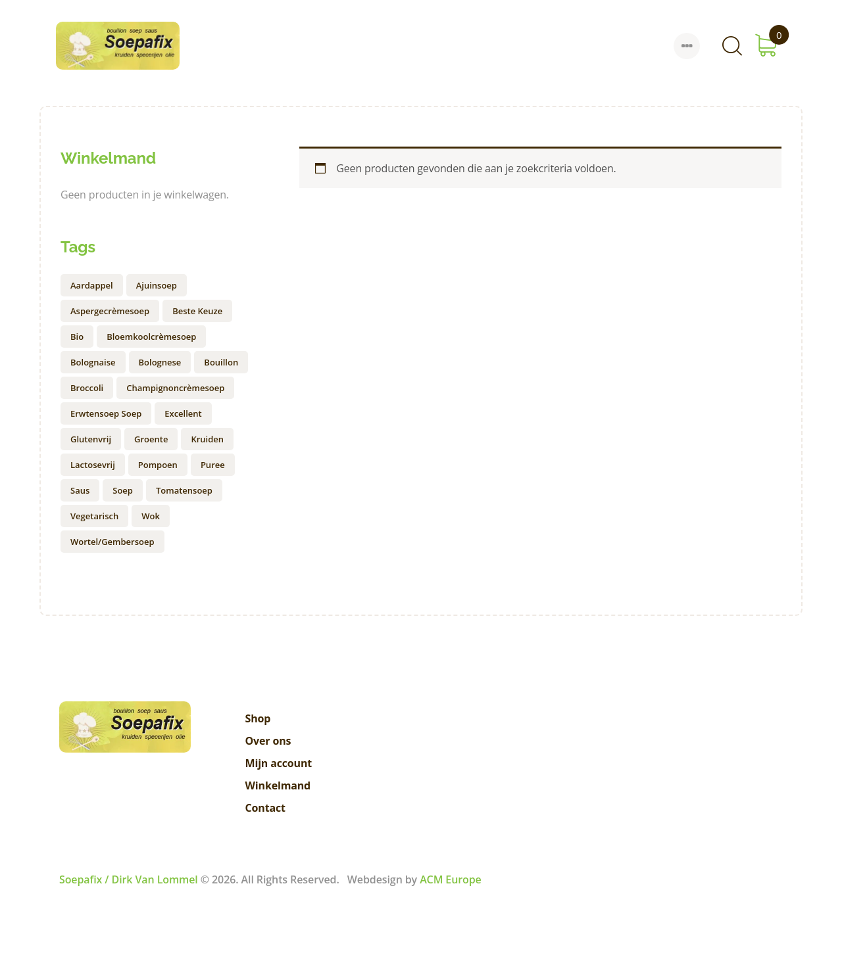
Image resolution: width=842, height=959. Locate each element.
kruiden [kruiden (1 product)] (207, 439)
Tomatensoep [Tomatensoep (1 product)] (184, 490)
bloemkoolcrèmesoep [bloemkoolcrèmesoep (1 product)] (151, 336)
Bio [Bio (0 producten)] (77, 336)
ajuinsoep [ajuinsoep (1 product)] (156, 285)
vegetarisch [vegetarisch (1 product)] (94, 516)
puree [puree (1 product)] (213, 465)
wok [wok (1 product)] (150, 516)
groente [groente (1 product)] (151, 439)
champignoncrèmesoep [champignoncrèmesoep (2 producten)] (175, 388)
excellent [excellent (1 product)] (183, 413)
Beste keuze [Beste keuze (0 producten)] (197, 311)
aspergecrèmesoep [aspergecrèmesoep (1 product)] (109, 311)
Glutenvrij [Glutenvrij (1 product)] (90, 439)
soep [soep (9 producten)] (122, 490)
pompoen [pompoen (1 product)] (158, 465)
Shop (258, 718)
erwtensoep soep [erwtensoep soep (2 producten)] (105, 413)
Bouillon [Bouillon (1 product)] (221, 362)
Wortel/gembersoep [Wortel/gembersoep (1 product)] (112, 542)
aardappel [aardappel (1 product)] (91, 285)
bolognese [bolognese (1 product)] (160, 362)
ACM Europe (451, 879)
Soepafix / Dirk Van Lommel (128, 879)
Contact (265, 808)
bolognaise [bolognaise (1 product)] (93, 362)
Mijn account (278, 763)
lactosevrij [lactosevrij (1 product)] (92, 465)
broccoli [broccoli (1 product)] (86, 388)
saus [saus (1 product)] (79, 490)
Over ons (268, 741)
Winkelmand (278, 785)
